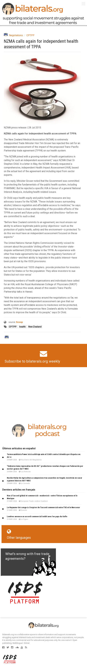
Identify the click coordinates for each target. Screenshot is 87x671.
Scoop (19, 322)
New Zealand (35, 326)
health (22, 326)
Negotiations (16, 35)
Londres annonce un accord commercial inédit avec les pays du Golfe (37, 516)
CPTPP (30, 35)
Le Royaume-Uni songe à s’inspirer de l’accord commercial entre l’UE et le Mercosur (43, 507)
